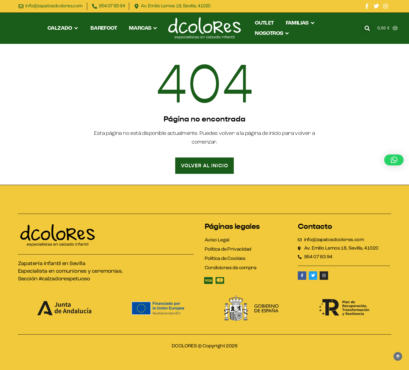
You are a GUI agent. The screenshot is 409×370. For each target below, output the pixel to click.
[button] (62, 28)
